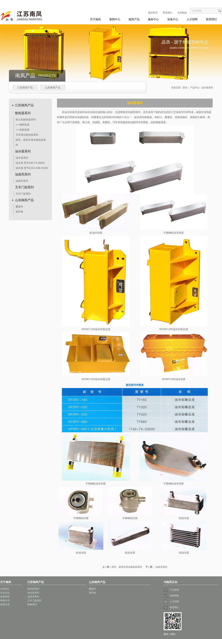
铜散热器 (24, 124)
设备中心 (172, 19)
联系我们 (167, 12)
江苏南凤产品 (25, 87)
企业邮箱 (182, 12)
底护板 (19, 211)
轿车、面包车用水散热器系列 (127, 567)
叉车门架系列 (24, 187)
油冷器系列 (23, 151)
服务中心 (153, 19)
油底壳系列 (23, 174)
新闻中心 (114, 19)
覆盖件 (19, 206)
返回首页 (153, 12)
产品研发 (171, 589)
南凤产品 (134, 19)
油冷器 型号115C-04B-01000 (32, 167)
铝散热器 (24, 129)
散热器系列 (23, 113)
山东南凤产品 (52, 87)
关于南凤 (95, 19)
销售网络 (171, 595)
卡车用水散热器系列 (27, 134)
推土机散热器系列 (26, 119)
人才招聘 (192, 19)
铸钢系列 (32, 604)
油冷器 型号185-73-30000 (30, 162)
